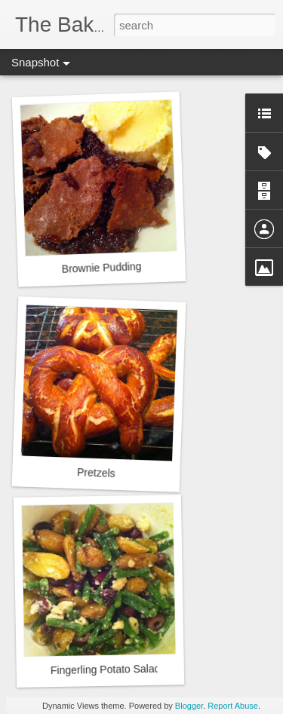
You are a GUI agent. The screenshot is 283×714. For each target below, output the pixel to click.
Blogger (189, 705)
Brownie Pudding (101, 267)
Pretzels (96, 473)
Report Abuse (233, 705)
